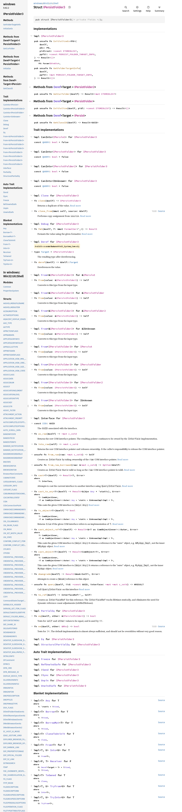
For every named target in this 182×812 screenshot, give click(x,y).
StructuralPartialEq (55, 644)
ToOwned (51, 775)
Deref (57, 87)
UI (51, 3)
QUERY (45, 142)
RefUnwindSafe (51, 664)
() (52, 57)
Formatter (70, 229)
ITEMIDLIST (70, 51)
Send (46, 669)
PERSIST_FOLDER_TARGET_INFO (76, 54)
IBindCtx (54, 63)
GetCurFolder (61, 94)
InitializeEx (61, 41)
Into (53, 750)
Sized (56, 706)
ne (39, 626)
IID (44, 423)
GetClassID (60, 122)
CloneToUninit (55, 733)
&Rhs (64, 626)
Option (107, 465)
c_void (72, 433)
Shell (55, 3)
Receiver (56, 761)
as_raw (42, 433)
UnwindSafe (48, 685)
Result (93, 229)
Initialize (60, 108)
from (41, 280)
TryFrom (55, 786)
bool (54, 142)
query (51, 584)
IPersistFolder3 (52, 36)
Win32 (46, 3)
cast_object (45, 551)
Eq (42, 639)
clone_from (45, 211)
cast (41, 475)
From (44, 275)
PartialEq (48, 610)
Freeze (45, 659)
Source (161, 211)
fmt (40, 229)
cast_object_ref (48, 529)
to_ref (42, 594)
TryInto (55, 797)
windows (38, 3)
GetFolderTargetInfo (66, 68)
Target (45, 251)
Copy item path (69, 7)
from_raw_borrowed (59, 465)
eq (39, 616)
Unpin (45, 680)
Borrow (50, 711)
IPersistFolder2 (84, 87)
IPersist (79, 115)
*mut (52, 74)
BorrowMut (52, 722)
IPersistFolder (83, 101)
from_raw (53, 454)
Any (92, 491)
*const (58, 51)
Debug (45, 223)
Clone (45, 195)
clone (41, 200)
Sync (46, 675)
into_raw (43, 444)
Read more (75, 205)
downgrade (44, 574)
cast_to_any (45, 491)
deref (41, 262)
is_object (44, 510)
